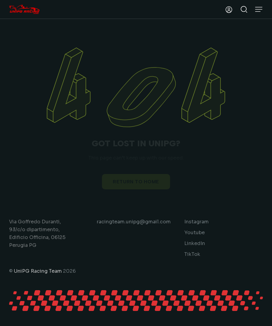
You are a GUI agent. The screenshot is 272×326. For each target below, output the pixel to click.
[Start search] (244, 9)
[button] (259, 9)
